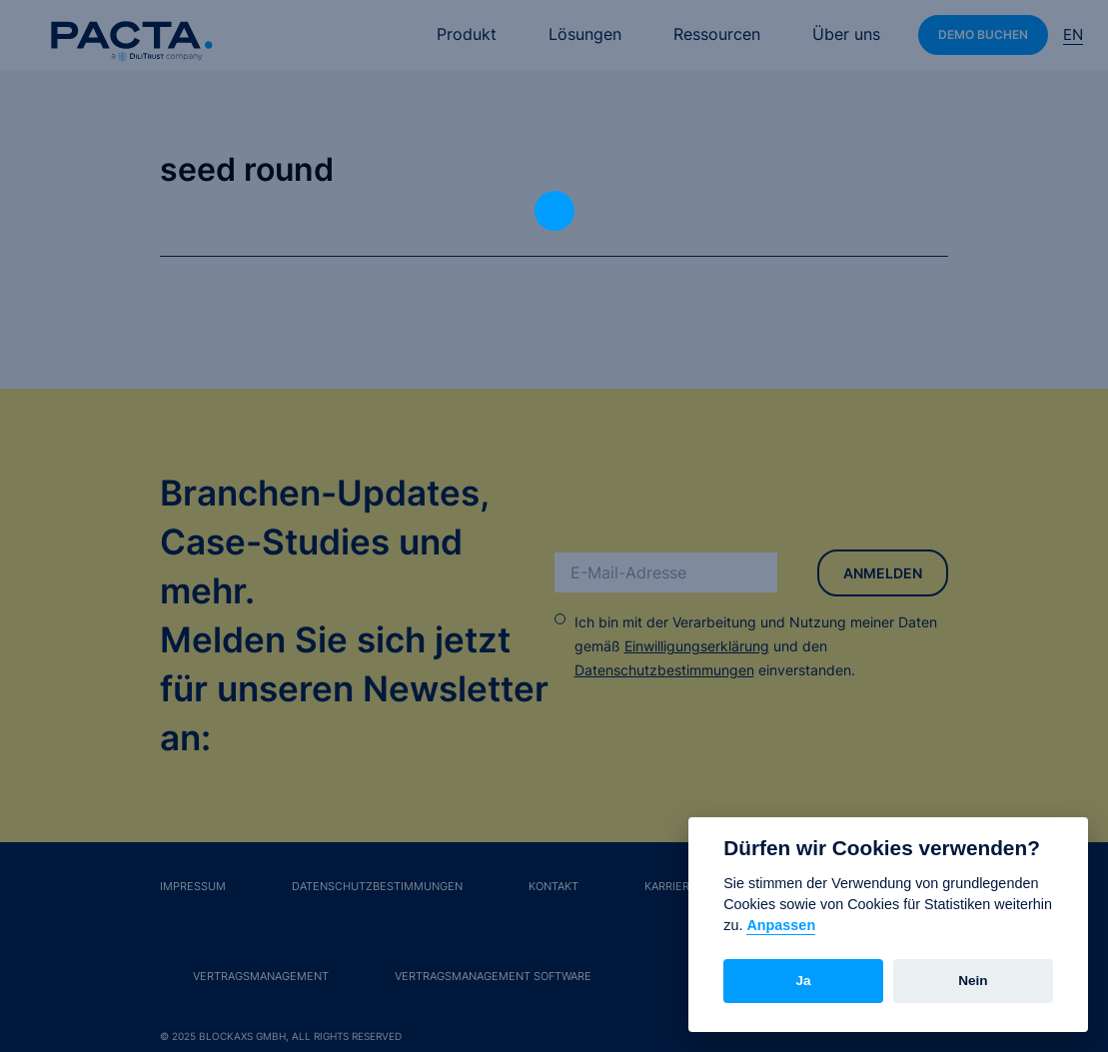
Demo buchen (983, 34)
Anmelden (882, 572)
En (1073, 34)
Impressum (193, 886)
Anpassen (780, 925)
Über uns (846, 34)
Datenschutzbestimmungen (664, 669)
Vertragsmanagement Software (493, 976)
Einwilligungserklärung (696, 645)
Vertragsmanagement (261, 976)
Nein (972, 980)
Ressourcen (716, 34)
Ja (803, 980)
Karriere (670, 886)
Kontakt (553, 886)
